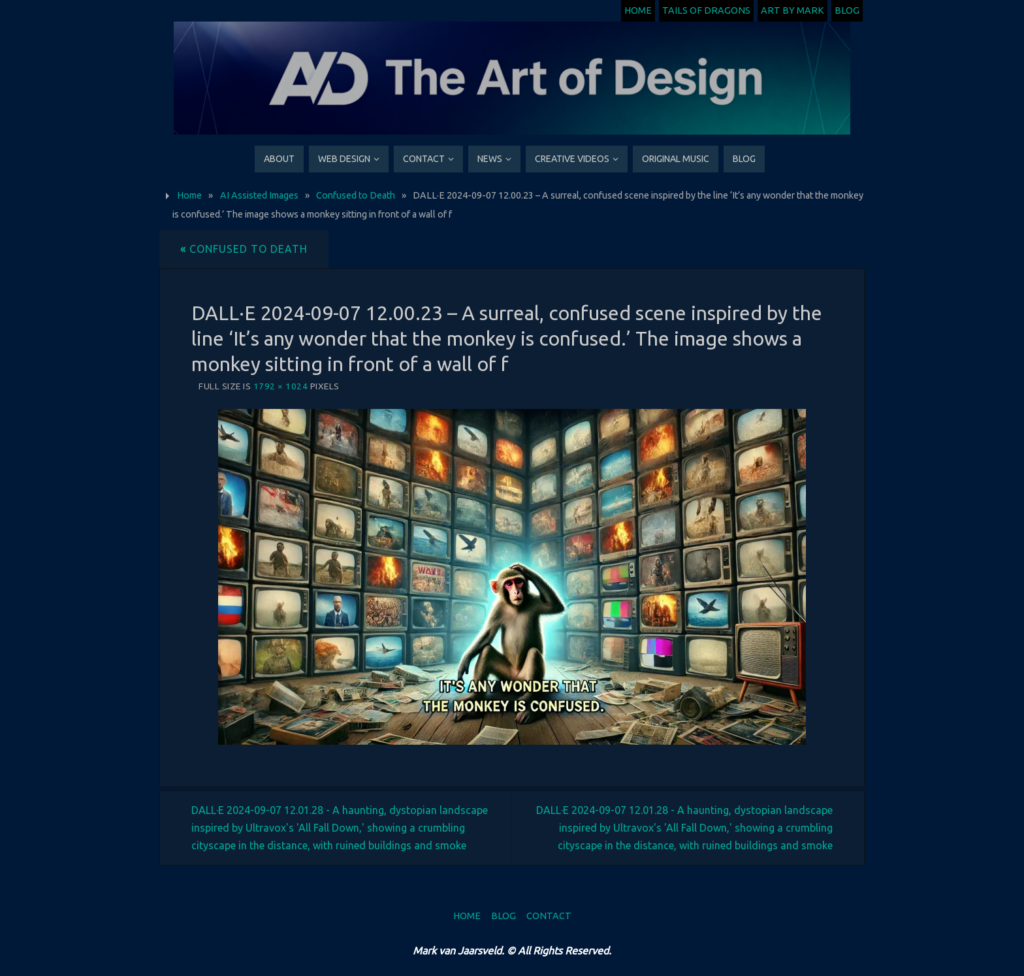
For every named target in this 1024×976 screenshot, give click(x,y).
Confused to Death (355, 195)
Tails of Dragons (706, 10)
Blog (847, 10)
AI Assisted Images (259, 195)
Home (638, 10)
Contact (548, 916)
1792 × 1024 (280, 386)
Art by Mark (792, 10)
